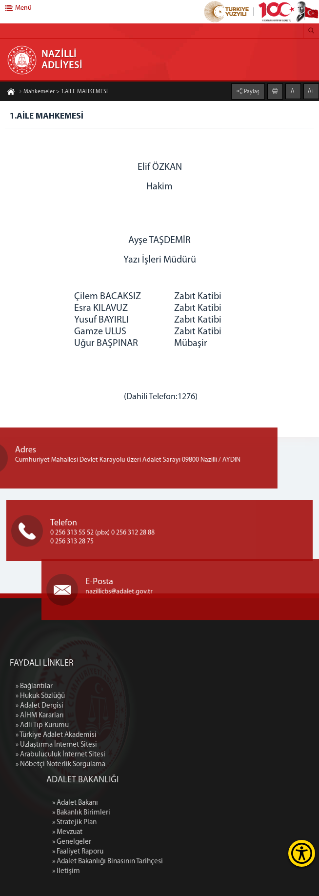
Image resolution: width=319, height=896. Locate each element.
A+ (311, 91)
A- (293, 91)
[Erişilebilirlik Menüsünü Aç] (301, 853)
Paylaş (250, 92)
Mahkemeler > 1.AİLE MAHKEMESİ (63, 91)
